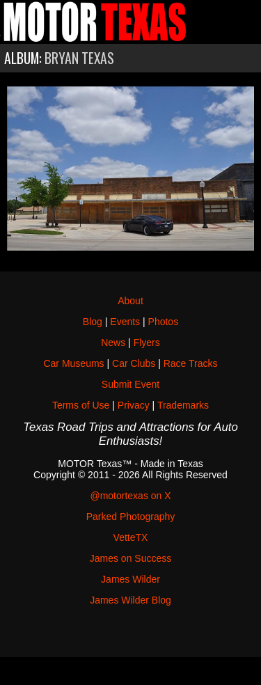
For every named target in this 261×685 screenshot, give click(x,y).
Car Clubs (133, 363)
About (130, 300)
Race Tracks (191, 363)
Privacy (134, 405)
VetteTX (130, 537)
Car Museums (73, 363)
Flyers (147, 342)
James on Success (131, 558)
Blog (92, 321)
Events (125, 321)
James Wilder (130, 579)
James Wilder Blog (130, 600)
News (113, 342)
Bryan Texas (79, 58)
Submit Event (130, 384)
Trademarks (183, 405)
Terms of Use (80, 405)
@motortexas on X (130, 495)
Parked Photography (130, 516)
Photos (163, 321)
